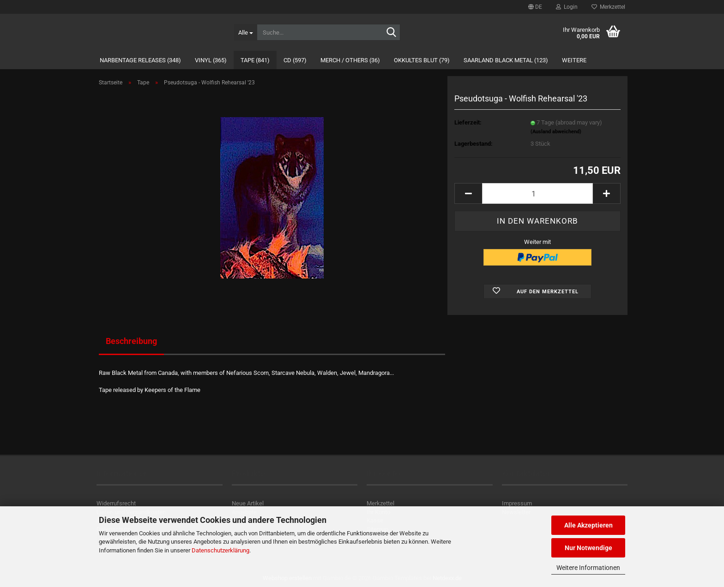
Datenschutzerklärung (220, 550)
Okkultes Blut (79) (422, 60)
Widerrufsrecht (116, 503)
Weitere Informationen (588, 567)
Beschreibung (131, 341)
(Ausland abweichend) (556, 132)
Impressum (517, 503)
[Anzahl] (537, 193)
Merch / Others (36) (350, 60)
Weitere (574, 60)
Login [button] (567, 7)
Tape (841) (255, 60)
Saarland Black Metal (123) (506, 60)
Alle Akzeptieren (588, 525)
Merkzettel (608, 7)
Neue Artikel (248, 503)
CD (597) (295, 60)
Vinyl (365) (211, 60)
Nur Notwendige (588, 547)
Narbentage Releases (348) (140, 60)
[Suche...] (245, 32)
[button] (535, 7)
